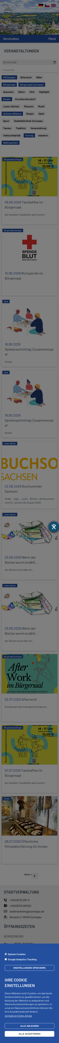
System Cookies (16, 957)
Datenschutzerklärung (18, 1019)
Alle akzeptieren (29, 1037)
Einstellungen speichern (30, 971)
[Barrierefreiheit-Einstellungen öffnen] (54, 527)
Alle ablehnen (29, 1029)
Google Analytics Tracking (22, 962)
